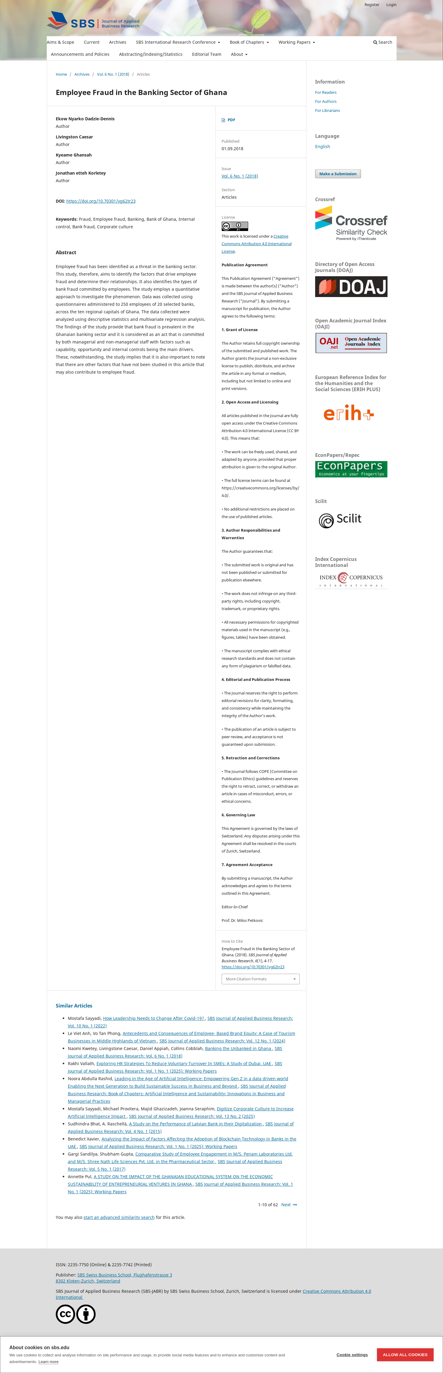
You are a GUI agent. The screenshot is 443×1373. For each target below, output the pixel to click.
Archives (117, 42)
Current (92, 42)
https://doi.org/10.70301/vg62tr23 (101, 201)
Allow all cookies (405, 1354)
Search (382, 42)
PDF (231, 119)
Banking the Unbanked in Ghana (238, 1048)
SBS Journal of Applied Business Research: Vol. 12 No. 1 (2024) (222, 1041)
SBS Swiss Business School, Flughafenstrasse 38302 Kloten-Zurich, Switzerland (114, 1278)
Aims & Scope (60, 42)
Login (391, 4)
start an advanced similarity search (119, 1217)
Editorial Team (206, 54)
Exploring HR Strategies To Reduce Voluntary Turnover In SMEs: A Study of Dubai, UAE (184, 1063)
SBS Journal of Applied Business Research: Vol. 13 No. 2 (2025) (192, 1116)
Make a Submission (338, 173)
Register (372, 4)
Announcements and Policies (80, 54)
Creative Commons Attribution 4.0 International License (257, 243)
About (237, 54)
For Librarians (327, 110)
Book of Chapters (247, 42)
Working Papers (295, 42)
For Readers (326, 92)
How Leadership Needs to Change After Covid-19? (154, 1018)
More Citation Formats (246, 979)
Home (61, 74)
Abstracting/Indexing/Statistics (150, 54)
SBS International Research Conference (176, 42)
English (322, 146)
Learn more (49, 1361)
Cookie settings (352, 1354)
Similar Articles (74, 1005)
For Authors (326, 101)
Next (286, 1204)
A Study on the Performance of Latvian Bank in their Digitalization (196, 1124)
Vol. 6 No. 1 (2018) (113, 74)
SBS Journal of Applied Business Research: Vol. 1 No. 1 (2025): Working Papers (158, 1146)
